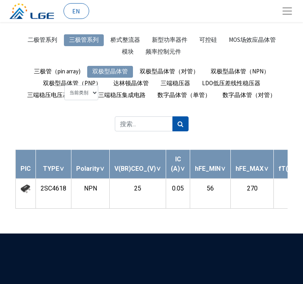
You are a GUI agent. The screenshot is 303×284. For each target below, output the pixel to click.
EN (76, 11)
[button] (53, 168)
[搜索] (180, 123)
